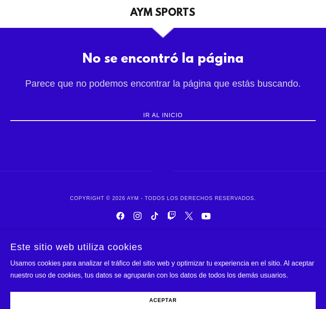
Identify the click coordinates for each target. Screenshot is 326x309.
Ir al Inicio (162, 115)
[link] (163, 14)
